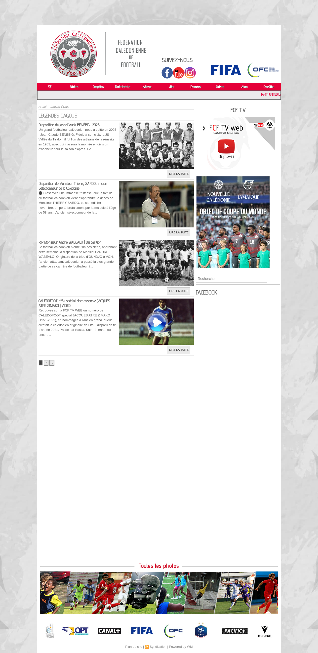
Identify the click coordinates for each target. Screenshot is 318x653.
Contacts (220, 87)
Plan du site (133, 647)
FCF (49, 87)
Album (244, 87)
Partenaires (195, 87)
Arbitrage (147, 87)
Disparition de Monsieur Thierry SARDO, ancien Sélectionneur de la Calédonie (73, 186)
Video (171, 87)
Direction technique (122, 87)
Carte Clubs (269, 87)
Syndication (158, 647)
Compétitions (98, 87)
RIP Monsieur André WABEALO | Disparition (70, 242)
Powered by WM (181, 647)
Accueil (42, 106)
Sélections (74, 87)
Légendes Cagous (59, 106)
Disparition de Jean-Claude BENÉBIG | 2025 (69, 125)
